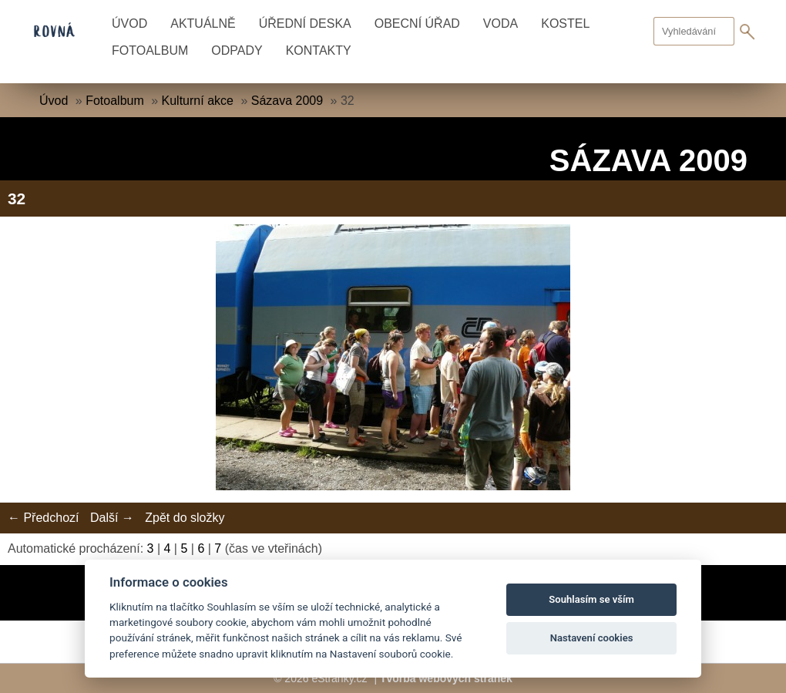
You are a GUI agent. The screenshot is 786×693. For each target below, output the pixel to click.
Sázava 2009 (287, 100)
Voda (500, 23)
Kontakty (318, 50)
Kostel (565, 23)
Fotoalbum (150, 50)
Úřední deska (305, 23)
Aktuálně (202, 23)
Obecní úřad (417, 23)
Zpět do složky (184, 517)
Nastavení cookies (591, 638)
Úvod (129, 23)
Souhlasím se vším (591, 599)
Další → (112, 517)
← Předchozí (43, 517)
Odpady (236, 50)
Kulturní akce (197, 100)
